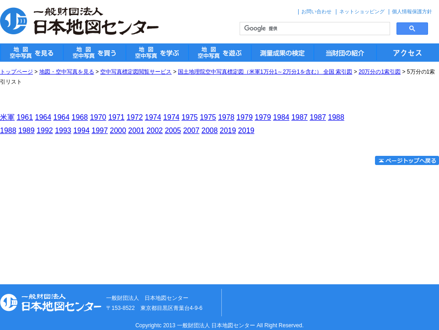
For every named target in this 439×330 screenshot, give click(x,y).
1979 (244, 117)
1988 (336, 117)
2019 (228, 130)
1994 (81, 130)
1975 (190, 117)
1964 (43, 117)
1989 (26, 130)
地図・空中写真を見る (66, 72)
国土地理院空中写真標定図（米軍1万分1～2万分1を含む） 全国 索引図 (265, 72)
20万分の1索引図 (380, 72)
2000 (118, 130)
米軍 (7, 117)
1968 (80, 117)
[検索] (314, 29)
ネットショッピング (362, 11)
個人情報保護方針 (412, 11)
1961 (24, 117)
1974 (153, 117)
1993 (63, 130)
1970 (98, 117)
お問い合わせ (316, 11)
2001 (136, 130)
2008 (210, 130)
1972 (135, 117)
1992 (45, 130)
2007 (191, 130)
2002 (154, 130)
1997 (99, 130)
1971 (116, 117)
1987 (299, 117)
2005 (173, 130)
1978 (226, 117)
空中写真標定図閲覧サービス (135, 72)
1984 (281, 117)
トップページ (16, 72)
